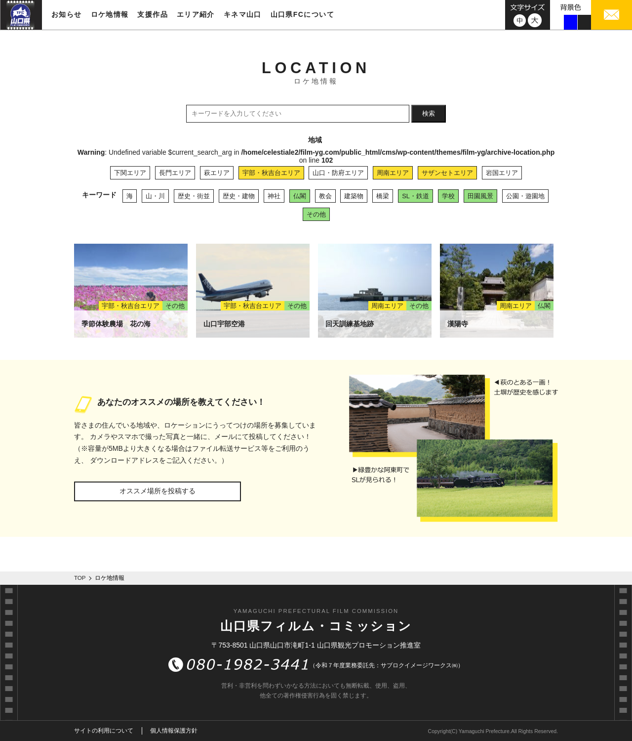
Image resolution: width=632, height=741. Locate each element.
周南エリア (393, 172)
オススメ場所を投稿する (157, 491)
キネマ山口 (243, 14)
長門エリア (175, 172)
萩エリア (217, 172)
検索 (428, 113)
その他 (316, 214)
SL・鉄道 (415, 196)
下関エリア (130, 172)
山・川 (155, 196)
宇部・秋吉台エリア (271, 172)
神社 (274, 196)
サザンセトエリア (447, 172)
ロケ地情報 (110, 14)
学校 (448, 196)
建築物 (353, 196)
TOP (80, 578)
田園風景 (480, 196)
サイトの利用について (103, 731)
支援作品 (152, 14)
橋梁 (382, 196)
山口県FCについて (302, 14)
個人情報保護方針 (174, 731)
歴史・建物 (239, 196)
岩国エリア (502, 172)
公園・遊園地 (525, 196)
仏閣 (299, 196)
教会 (325, 196)
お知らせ (66, 14)
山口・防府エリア (338, 172)
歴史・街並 (194, 196)
